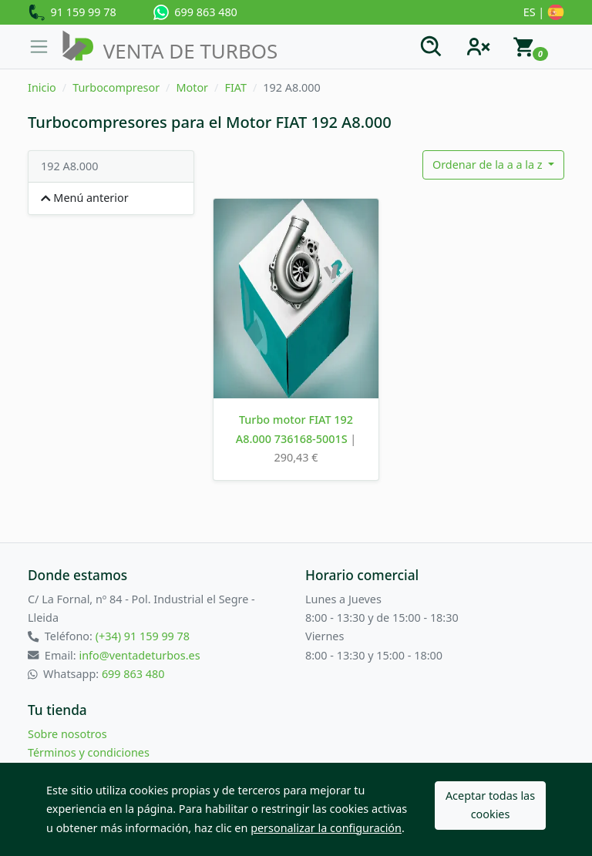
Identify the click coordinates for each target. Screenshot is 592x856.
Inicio (42, 87)
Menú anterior (85, 197)
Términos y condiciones (89, 752)
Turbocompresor (116, 87)
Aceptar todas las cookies (490, 804)
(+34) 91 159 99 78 (143, 636)
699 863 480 (195, 12)
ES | (543, 13)
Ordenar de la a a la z (488, 164)
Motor (192, 87)
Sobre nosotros (67, 734)
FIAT (235, 87)
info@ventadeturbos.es (139, 655)
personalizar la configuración (326, 828)
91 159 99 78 (72, 13)
